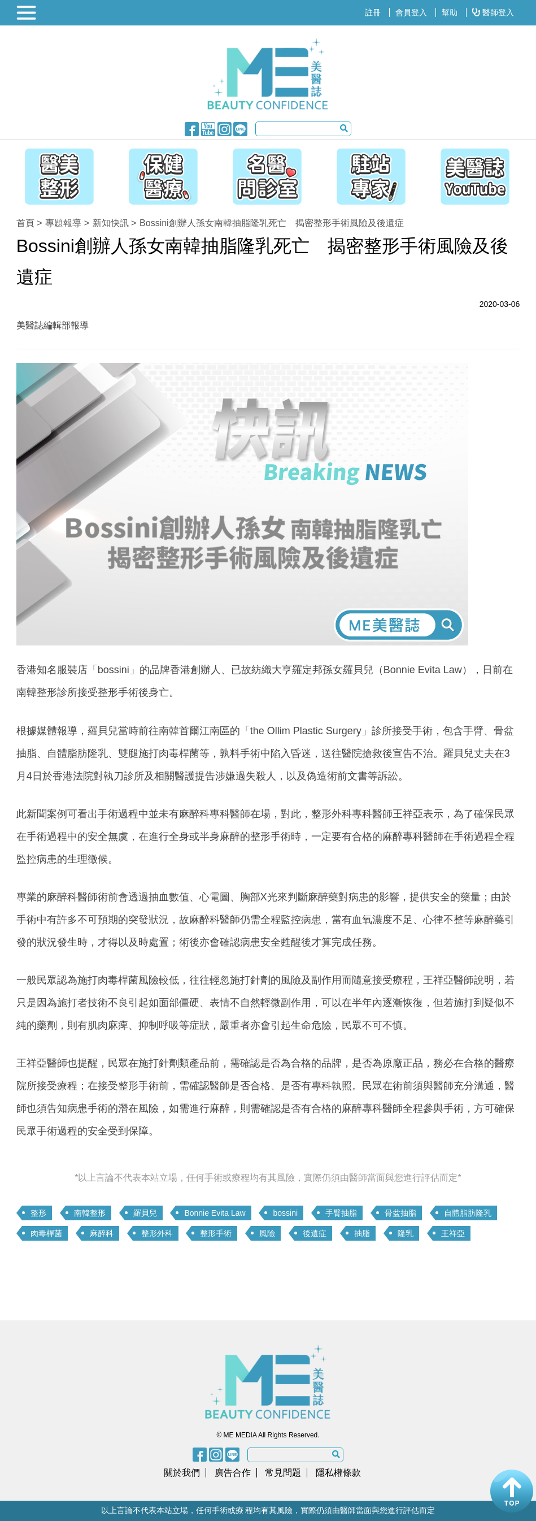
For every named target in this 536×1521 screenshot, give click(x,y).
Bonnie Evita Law (214, 1212)
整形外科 (157, 1233)
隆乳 (405, 1233)
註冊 (373, 12)
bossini (285, 1212)
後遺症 (314, 1233)
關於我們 (182, 1472)
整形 (38, 1212)
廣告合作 (233, 1472)
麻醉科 (102, 1233)
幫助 (449, 12)
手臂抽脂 (341, 1212)
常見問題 (283, 1472)
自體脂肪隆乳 (467, 1212)
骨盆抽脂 (400, 1212)
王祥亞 (453, 1233)
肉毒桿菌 (46, 1233)
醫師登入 (493, 12)
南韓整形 (90, 1212)
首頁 (25, 223)
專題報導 (63, 223)
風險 (267, 1233)
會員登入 (411, 12)
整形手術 (216, 1233)
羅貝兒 (145, 1212)
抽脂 (362, 1233)
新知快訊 (111, 223)
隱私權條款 (338, 1472)
